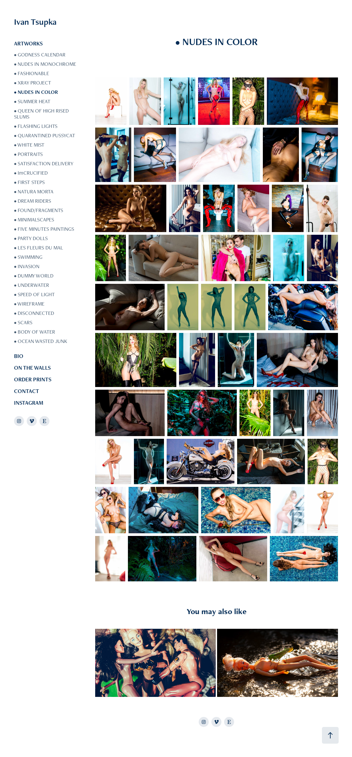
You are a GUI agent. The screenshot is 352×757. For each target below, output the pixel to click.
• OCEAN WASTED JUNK (40, 341)
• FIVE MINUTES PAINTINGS (44, 228)
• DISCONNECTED (34, 313)
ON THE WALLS (32, 367)
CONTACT (26, 391)
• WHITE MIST (29, 144)
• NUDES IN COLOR (36, 92)
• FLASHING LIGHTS (35, 126)
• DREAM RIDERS (32, 200)
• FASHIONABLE (31, 73)
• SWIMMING (28, 256)
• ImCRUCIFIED (31, 172)
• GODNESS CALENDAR (39, 54)
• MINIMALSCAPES (34, 219)
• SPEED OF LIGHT (34, 294)
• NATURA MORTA (33, 191)
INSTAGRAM (28, 402)
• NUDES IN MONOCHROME (45, 63)
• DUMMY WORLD (33, 275)
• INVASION (26, 266)
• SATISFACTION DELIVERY (43, 163)
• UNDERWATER (31, 285)
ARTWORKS (28, 43)
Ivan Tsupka (35, 21)
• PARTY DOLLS (31, 238)
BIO (18, 356)
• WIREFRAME (29, 303)
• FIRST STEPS (29, 182)
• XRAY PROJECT (32, 82)
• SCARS (23, 322)
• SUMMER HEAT (32, 101)
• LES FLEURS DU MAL (38, 247)
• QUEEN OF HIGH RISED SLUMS (41, 113)
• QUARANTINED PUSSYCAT (44, 135)
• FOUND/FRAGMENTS (38, 210)
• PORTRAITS (28, 154)
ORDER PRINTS (32, 379)
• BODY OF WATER (34, 331)
